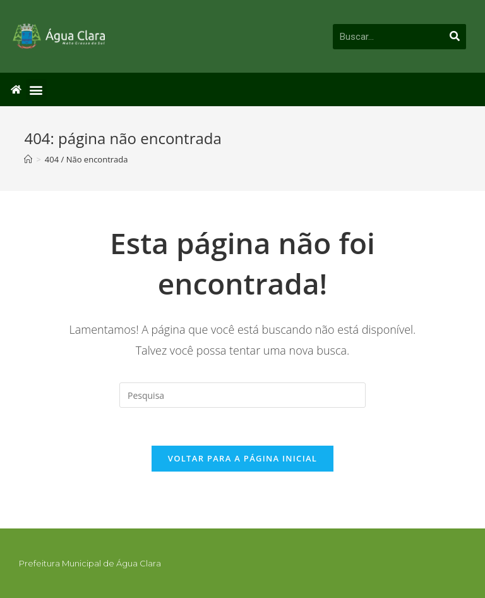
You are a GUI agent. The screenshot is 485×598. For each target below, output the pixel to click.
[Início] (28, 159)
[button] (36, 89)
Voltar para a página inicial (242, 458)
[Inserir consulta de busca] (242, 395)
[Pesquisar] (455, 36)
